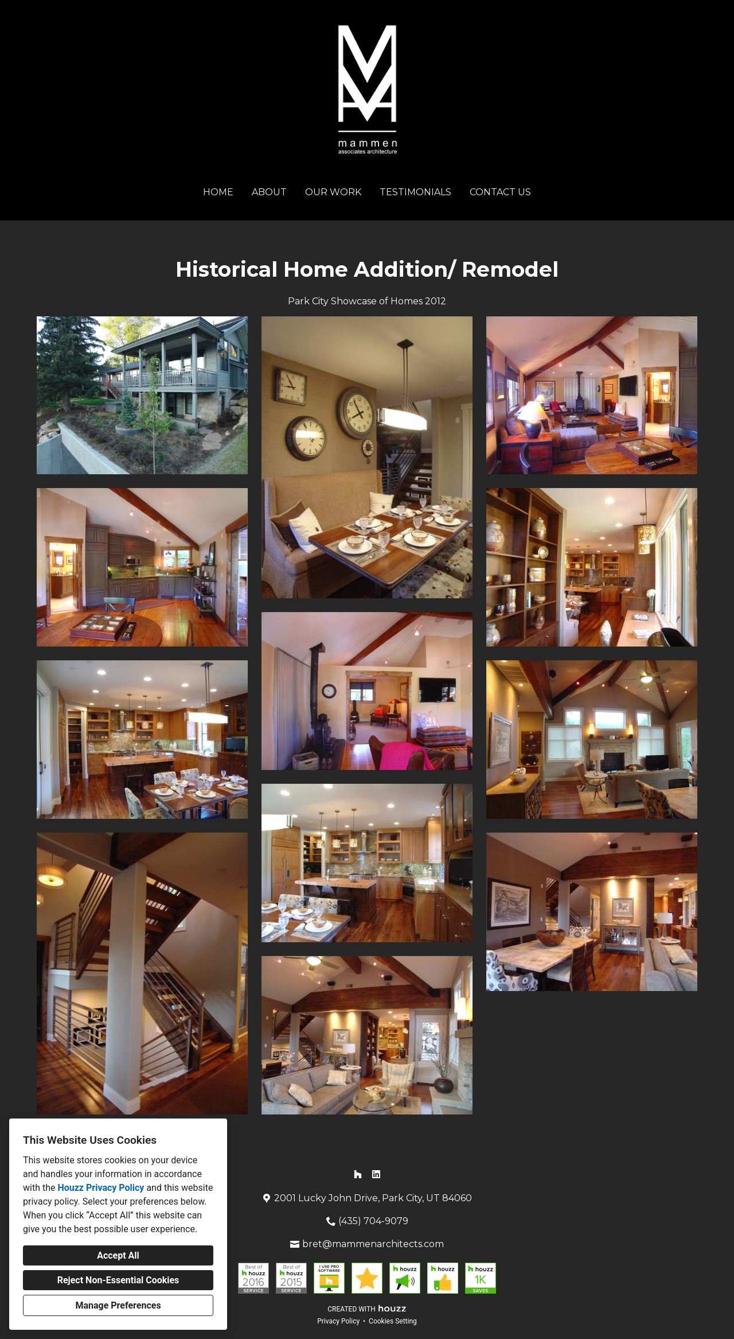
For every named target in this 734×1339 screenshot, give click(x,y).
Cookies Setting (393, 1321)
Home (218, 192)
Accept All (118, 1255)
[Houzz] (357, 1174)
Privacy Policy (338, 1321)
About (269, 192)
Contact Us (500, 192)
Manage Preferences (118, 1305)
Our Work (333, 192)
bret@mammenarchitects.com (373, 1244)
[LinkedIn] (376, 1174)
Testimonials (415, 192)
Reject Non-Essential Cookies (118, 1280)
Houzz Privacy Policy (100, 1187)
